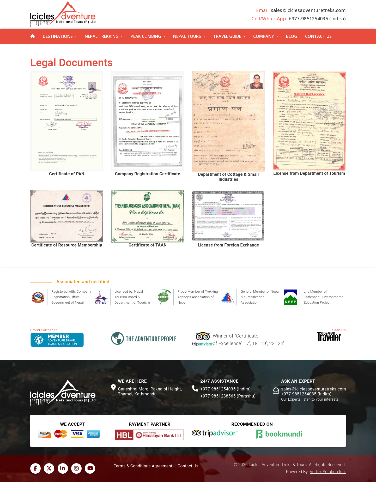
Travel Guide (227, 36)
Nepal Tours (187, 36)
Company (263, 36)
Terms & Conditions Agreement (143, 466)
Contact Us (318, 36)
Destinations (58, 36)
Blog (291, 36)
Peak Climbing (146, 36)
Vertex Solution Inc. (328, 471)
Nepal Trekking (102, 36)
